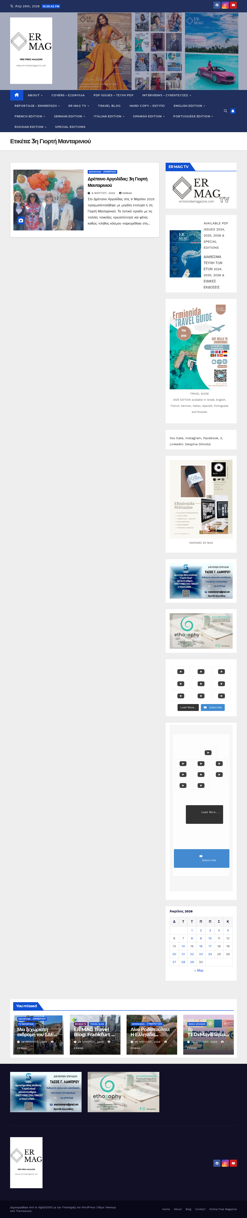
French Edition (29, 116)
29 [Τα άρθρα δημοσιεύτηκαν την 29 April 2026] (192, 962)
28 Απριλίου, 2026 (148, 1041)
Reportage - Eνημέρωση (102, 172)
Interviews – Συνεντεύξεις (165, 95)
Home (166, 1209)
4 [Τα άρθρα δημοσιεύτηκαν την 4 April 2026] (219, 930)
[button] (225, 111)
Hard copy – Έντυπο (147, 106)
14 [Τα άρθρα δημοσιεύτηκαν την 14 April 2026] (183, 946)
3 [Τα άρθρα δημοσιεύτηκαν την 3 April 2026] (210, 930)
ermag (125, 193)
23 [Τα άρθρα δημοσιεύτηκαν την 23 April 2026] (201, 954)
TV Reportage (26, 1024)
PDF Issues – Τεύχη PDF (113, 95)
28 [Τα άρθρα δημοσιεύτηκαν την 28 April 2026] (183, 962)
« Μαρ (198, 970)
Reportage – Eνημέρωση (36, 106)
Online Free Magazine (223, 1209)
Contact (200, 1209)
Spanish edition (148, 116)
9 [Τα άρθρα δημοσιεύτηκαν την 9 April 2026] (201, 938)
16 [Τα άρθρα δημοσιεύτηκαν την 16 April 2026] (200, 946)
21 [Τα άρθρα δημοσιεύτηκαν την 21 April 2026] (183, 954)
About (34, 95)
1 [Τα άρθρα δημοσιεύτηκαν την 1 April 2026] (192, 930)
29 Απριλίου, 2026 (34, 1041)
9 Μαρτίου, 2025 (104, 193)
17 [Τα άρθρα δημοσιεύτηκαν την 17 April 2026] (210, 946)
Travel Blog (109, 106)
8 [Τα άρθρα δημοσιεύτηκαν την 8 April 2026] (192, 938)
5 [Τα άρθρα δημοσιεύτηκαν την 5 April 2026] (228, 930)
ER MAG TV (77, 106)
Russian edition (29, 127)
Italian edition (108, 116)
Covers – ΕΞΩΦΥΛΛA (68, 95)
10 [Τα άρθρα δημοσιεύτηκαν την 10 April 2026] (210, 938)
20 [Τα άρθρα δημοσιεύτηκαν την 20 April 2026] (174, 954)
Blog (188, 1209)
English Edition (188, 106)
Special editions (70, 127)
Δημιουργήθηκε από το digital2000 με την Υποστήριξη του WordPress (53, 1207)
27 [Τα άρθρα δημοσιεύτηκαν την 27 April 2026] (174, 962)
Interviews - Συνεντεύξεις (147, 1024)
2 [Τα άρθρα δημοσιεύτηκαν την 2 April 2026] (201, 930)
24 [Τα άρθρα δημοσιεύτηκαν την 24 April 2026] (210, 954)
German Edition (68, 116)
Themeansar (24, 1211)
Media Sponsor (196, 1024)
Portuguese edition (192, 116)
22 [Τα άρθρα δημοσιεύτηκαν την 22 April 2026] (192, 954)
